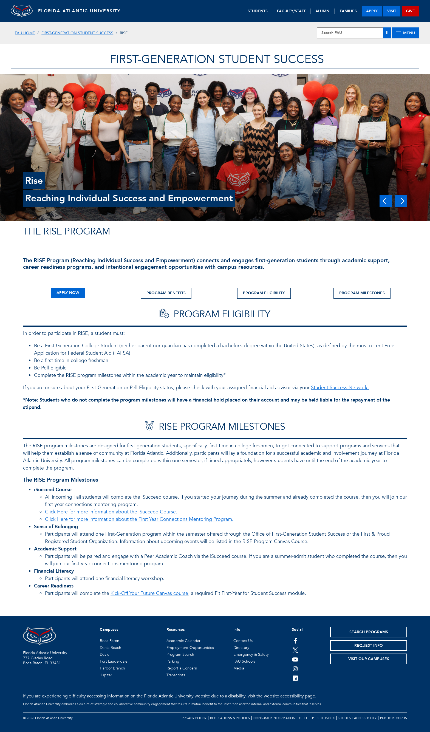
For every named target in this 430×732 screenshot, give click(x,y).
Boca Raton (109, 640)
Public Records (393, 718)
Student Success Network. (340, 387)
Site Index (326, 718)
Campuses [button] (109, 629)
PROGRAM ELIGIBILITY (264, 293)
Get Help (306, 718)
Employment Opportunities (190, 647)
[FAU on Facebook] (295, 640)
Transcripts (175, 675)
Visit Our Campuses (368, 659)
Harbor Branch (112, 668)
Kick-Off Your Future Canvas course (149, 593)
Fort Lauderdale (114, 661)
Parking (172, 661)
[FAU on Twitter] (295, 650)
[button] (386, 201)
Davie (104, 654)
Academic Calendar (183, 640)
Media (238, 668)
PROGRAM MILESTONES (362, 293)
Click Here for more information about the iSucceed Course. (111, 511)
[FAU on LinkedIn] (295, 678)
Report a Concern (181, 668)
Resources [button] (175, 629)
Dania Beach (110, 647)
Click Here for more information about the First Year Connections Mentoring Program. (139, 519)
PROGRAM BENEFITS (166, 293)
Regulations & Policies (230, 718)
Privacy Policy (194, 718)
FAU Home (25, 33)
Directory (241, 647)
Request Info (368, 645)
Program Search (180, 654)
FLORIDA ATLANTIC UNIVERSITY (79, 11)
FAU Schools (244, 661)
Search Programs (368, 632)
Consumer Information (274, 718)
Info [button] (237, 629)
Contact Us (243, 640)
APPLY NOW (67, 292)
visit (391, 11)
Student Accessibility (357, 718)
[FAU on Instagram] (295, 668)
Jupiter (106, 675)
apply (372, 11)
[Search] (387, 32)
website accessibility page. (290, 696)
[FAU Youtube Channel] (295, 659)
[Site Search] (354, 32)
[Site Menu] (405, 32)
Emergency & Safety (251, 654)
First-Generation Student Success (77, 33)
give (410, 11)
